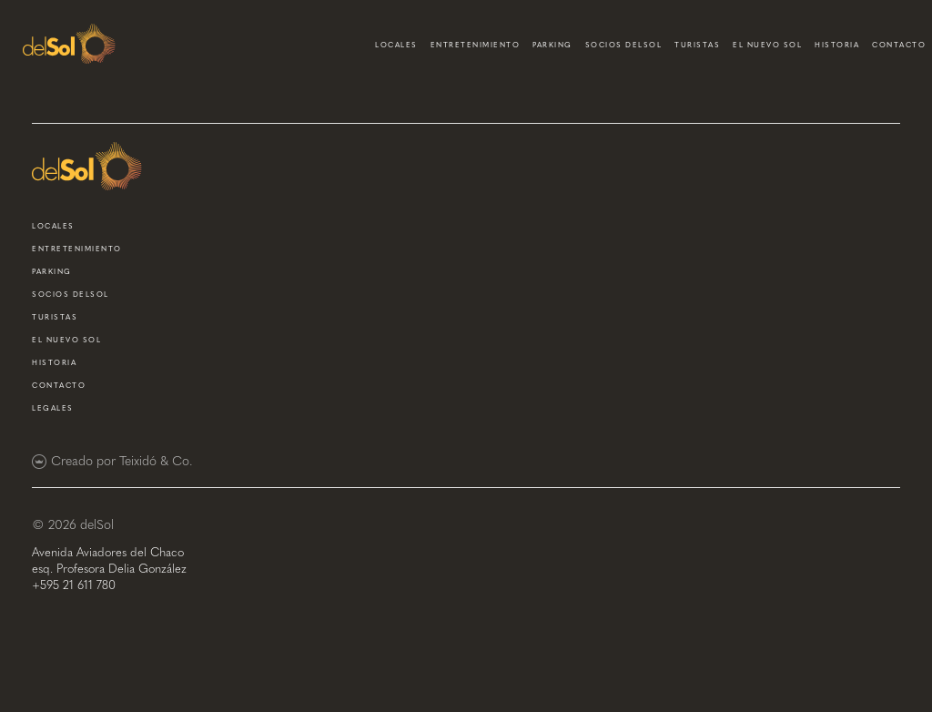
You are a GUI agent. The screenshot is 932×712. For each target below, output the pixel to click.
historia (837, 44)
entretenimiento (476, 44)
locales (396, 44)
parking (552, 44)
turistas (697, 44)
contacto (899, 44)
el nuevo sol (767, 44)
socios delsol (624, 44)
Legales (53, 407)
